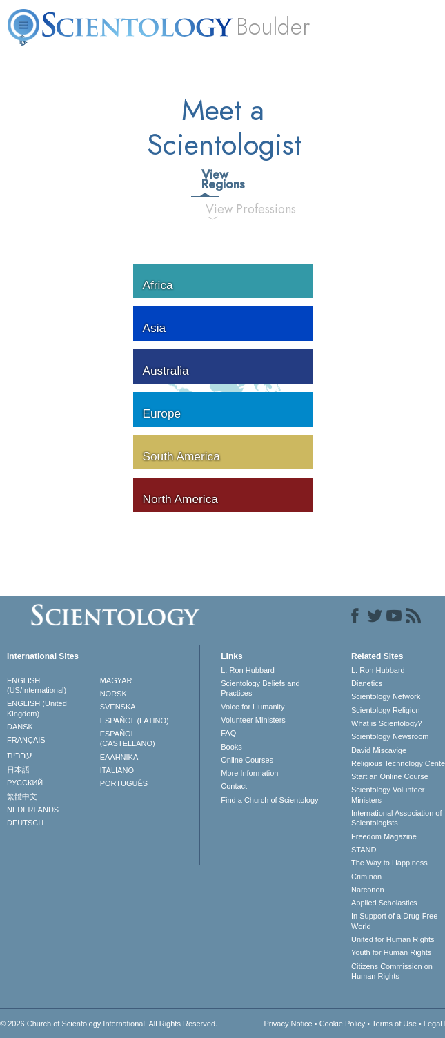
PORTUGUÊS (124, 783)
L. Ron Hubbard (248, 670)
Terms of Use (394, 1023)
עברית (19, 755)
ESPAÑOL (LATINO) (134, 720)
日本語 (18, 769)
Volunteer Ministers (253, 720)
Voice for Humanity (252, 707)
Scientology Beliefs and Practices (260, 688)
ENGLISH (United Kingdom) (37, 708)
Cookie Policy (342, 1023)
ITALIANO (117, 770)
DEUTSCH (25, 823)
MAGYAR (116, 680)
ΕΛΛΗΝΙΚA (119, 757)
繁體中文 (22, 796)
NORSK (113, 693)
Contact (234, 786)
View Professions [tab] (218, 209)
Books (231, 747)
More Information (249, 773)
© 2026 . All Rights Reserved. (108, 1023)
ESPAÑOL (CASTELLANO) (127, 738)
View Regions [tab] (209, 179)
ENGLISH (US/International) (36, 685)
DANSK (20, 727)
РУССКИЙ (25, 782)
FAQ (228, 733)
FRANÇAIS (26, 740)
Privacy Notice (288, 1023)
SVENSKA (118, 707)
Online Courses (247, 760)
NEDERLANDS (33, 809)
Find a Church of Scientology (269, 800)
